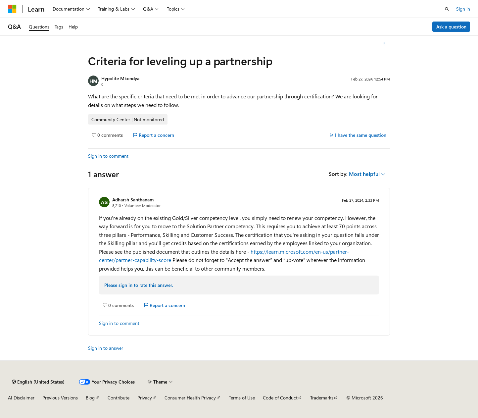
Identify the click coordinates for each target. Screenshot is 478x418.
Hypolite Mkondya (120, 78)
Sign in (463, 9)
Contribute (118, 397)
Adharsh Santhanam (133, 199)
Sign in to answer (105, 348)
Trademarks (321, 397)
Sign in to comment (108, 156)
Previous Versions (60, 397)
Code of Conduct (280, 397)
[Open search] (447, 9)
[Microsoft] (12, 9)
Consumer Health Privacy (190, 397)
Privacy (144, 397)
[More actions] (384, 43)
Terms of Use (242, 397)
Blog (90, 397)
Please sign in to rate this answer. (138, 285)
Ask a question (451, 27)
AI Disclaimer (21, 397)
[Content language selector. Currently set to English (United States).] (38, 382)
